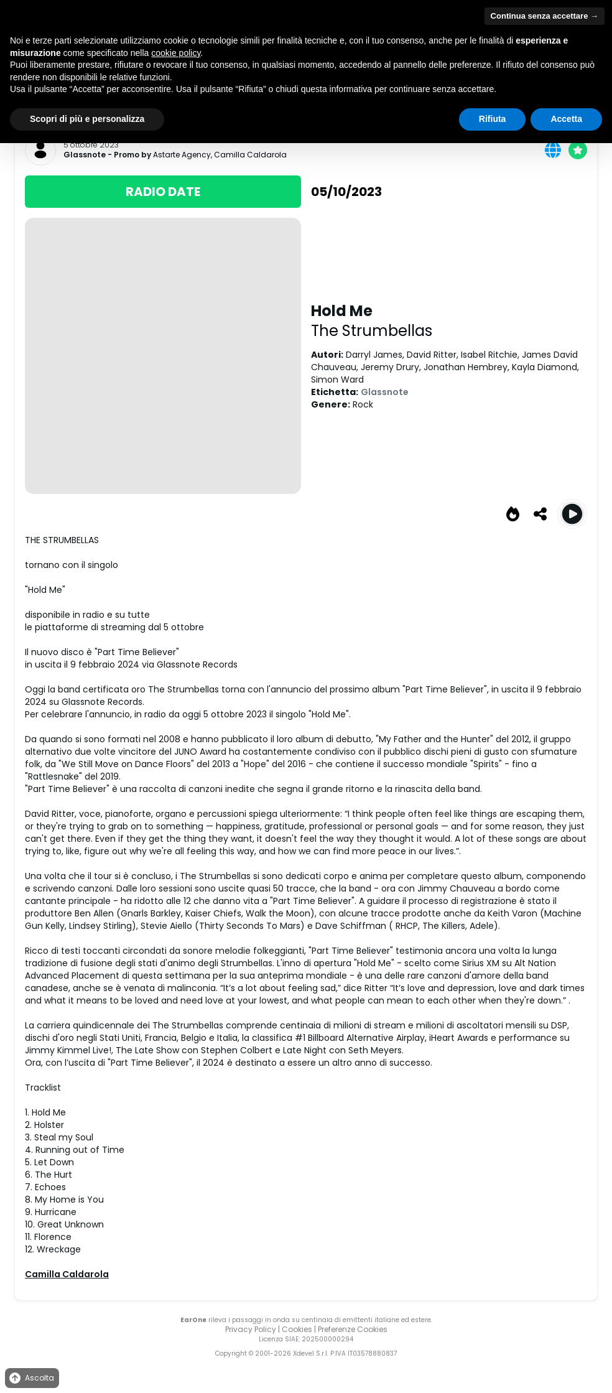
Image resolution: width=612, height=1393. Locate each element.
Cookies (297, 1329)
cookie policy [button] (175, 53)
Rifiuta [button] (492, 119)
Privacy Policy (250, 1329)
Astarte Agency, (183, 154)
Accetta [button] (566, 119)
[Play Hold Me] (572, 513)
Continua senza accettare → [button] (544, 16)
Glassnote (84, 155)
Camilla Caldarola (250, 154)
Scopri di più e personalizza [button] (87, 119)
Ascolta (30, 1378)
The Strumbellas (371, 330)
